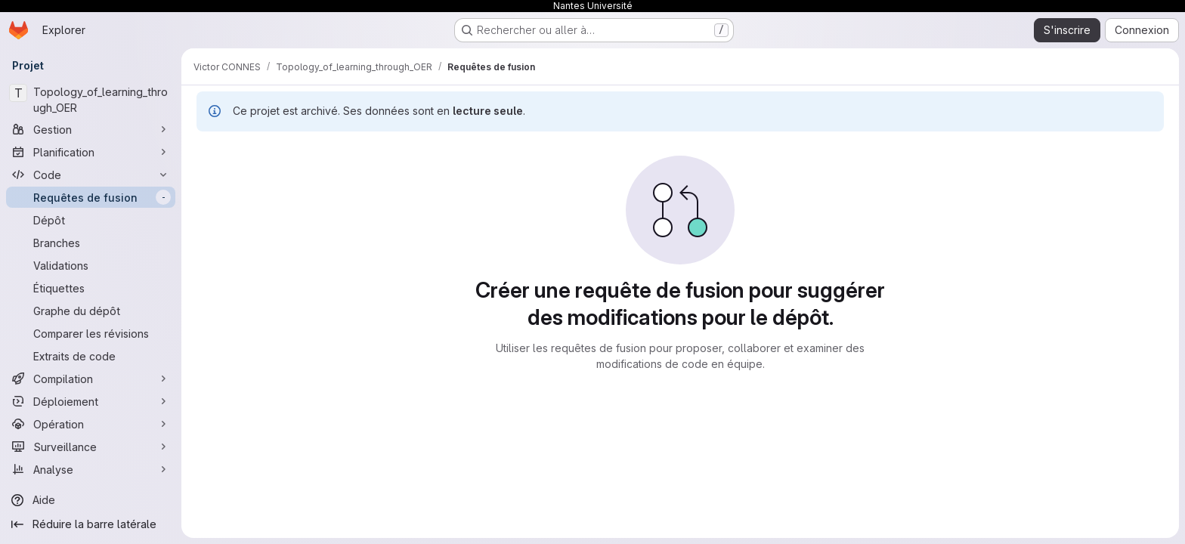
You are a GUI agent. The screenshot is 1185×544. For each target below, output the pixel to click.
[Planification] (90, 151)
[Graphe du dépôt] (90, 310)
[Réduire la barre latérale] (90, 524)
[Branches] (90, 242)
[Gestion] (90, 129)
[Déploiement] (90, 401)
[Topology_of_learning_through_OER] (90, 99)
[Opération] (90, 423)
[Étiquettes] (90, 287)
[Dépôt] (90, 219)
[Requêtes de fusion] (90, 197)
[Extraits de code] (90, 355)
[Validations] (90, 265)
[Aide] (90, 500)
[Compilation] (90, 378)
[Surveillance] (90, 446)
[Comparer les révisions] (90, 333)
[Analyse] (90, 469)
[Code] (90, 174)
